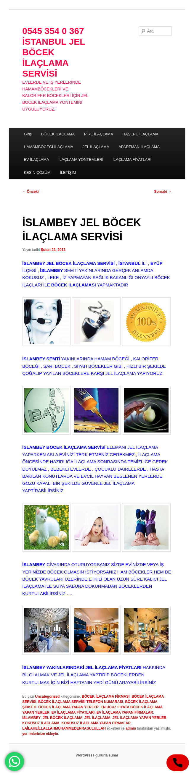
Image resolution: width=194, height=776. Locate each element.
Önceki (30, 191)
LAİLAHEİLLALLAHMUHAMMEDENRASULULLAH (64, 728)
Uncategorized (47, 696)
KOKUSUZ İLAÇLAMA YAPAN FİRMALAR (96, 723)
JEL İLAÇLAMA (96, 147)
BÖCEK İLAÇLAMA (58, 134)
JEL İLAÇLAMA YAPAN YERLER (139, 718)
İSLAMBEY (31, 718)
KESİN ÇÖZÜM (37, 172)
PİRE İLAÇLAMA (98, 134)
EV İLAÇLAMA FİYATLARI (73, 712)
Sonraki (162, 191)
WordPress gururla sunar (97, 755)
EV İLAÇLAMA (36, 159)
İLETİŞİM (68, 172)
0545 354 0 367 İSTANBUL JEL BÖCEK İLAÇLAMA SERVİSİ (53, 52)
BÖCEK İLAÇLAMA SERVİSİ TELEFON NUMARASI (80, 702)
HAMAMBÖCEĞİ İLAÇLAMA (48, 147)
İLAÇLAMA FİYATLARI (132, 159)
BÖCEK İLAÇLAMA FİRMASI (106, 696)
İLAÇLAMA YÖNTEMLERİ (80, 159)
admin (131, 728)
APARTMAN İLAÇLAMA (139, 147)
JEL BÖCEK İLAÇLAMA (62, 718)
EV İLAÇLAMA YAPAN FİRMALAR (125, 712)
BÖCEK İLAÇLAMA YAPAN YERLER (68, 707)
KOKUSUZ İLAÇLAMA (40, 723)
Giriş (28, 134)
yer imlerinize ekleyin (40, 734)
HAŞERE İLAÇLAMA (140, 134)
